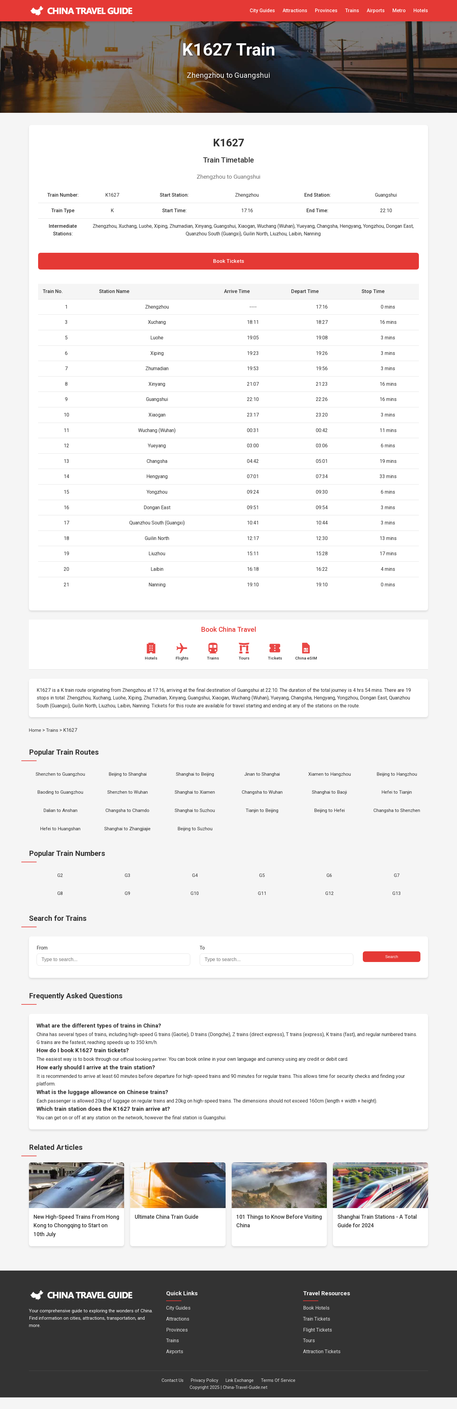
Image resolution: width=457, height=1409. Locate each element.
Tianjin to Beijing (262, 817)
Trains (352, 10)
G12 (329, 904)
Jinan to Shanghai (262, 777)
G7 (397, 885)
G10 (195, 904)
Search (391, 968)
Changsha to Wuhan (262, 797)
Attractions (295, 10)
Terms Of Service (278, 1392)
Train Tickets (316, 1330)
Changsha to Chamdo (127, 817)
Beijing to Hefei (329, 817)
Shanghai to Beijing (195, 777)
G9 (127, 904)
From (113, 967)
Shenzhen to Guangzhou (60, 777)
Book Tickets (228, 262)
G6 (329, 885)
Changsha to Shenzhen (397, 817)
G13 (396, 904)
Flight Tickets (317, 1341)
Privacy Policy (204, 1392)
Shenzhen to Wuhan (127, 797)
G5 (262, 885)
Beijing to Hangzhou (397, 777)
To (276, 967)
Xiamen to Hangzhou (330, 777)
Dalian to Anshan (60, 817)
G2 (60, 885)
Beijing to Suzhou (195, 836)
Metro (399, 10)
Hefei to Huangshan (60, 836)
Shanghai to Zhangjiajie (127, 836)
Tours (309, 1352)
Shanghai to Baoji (329, 797)
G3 (127, 885)
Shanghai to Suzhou (195, 817)
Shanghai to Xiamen (195, 797)
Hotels (420, 10)
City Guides (262, 10)
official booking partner (144, 1071)
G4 (195, 885)
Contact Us (173, 1392)
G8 (60, 904)
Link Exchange (240, 1392)
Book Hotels (316, 1320)
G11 (262, 904)
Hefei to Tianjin (397, 797)
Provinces (326, 10)
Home (35, 733)
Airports (376, 10)
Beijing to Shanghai (127, 777)
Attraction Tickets (322, 1363)
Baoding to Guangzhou (60, 797)
